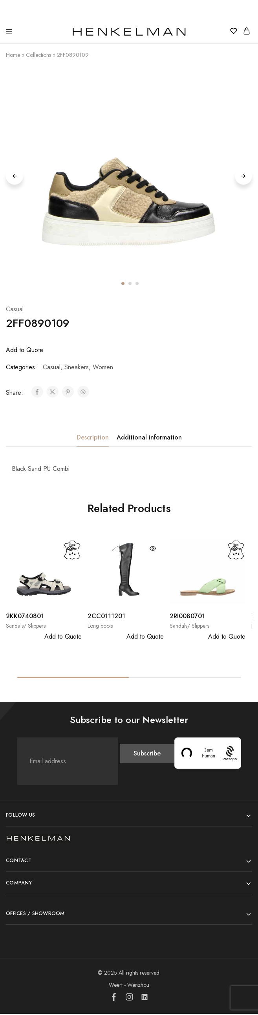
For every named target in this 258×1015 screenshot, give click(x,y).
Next (243, 176)
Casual (15, 310)
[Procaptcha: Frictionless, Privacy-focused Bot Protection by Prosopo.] (229, 754)
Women (103, 368)
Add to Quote (24, 351)
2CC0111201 (106, 617)
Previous (14, 176)
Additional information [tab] (149, 438)
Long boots (100, 627)
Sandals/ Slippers (26, 627)
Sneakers (76, 368)
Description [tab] (93, 438)
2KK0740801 (25, 617)
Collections (38, 55)
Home (13, 55)
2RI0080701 (187, 617)
